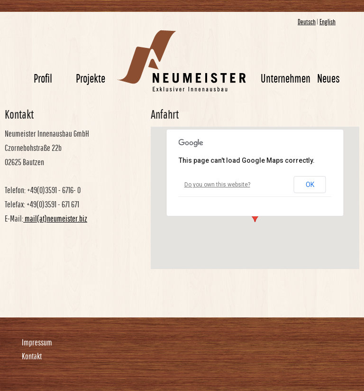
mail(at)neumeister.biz (55, 218)
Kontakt (32, 356)
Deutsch (307, 22)
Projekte (90, 78)
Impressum (37, 342)
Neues (328, 78)
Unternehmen (285, 78)
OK (310, 184)
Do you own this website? (217, 184)
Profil (43, 78)
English (327, 22)
